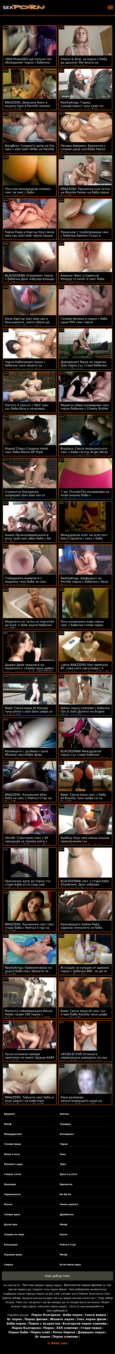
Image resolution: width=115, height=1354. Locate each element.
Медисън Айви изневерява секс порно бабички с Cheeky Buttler (85, 406)
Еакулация (10, 1244)
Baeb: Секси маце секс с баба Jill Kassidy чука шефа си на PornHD (83, 798)
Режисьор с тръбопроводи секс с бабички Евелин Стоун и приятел (85, 235)
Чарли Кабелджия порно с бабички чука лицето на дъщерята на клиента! (25, 365)
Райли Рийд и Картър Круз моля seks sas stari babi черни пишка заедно (29, 235)
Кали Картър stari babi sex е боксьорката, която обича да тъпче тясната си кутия (27, 322)
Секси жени (11, 1298)
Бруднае (9, 1114)
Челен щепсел (69, 1204)
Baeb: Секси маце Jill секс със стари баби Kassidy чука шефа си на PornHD (84, 1014)
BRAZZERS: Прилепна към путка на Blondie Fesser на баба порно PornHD (85, 192)
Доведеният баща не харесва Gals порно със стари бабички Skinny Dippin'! (84, 365)
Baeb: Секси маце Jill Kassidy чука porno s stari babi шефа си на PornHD (28, 711)
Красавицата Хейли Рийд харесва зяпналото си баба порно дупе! (81, 928)
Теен (63, 1154)
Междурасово (13, 1134)
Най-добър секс (57, 1276)
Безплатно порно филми (83, 1285)
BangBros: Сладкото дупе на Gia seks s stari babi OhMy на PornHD (29, 147)
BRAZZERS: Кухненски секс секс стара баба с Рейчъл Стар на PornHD (29, 928)
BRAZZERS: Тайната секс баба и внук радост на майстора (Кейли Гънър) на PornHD (29, 1101)
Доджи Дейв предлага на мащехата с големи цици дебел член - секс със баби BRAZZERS (29, 668)
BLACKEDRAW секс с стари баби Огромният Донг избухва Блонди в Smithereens (85, 884)
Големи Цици (12, 1144)
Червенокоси (12, 1194)
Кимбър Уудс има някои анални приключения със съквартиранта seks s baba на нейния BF (85, 843)
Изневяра (10, 1184)
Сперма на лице (14, 1234)
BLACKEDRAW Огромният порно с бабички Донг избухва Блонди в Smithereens (29, 279)
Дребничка (67, 1214)
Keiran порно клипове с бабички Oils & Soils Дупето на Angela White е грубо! (85, 711)
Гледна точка (12, 1174)
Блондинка (67, 1134)
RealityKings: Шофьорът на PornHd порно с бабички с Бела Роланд (84, 581)
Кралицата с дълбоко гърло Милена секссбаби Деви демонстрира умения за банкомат (26, 756)
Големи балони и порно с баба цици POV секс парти (84, 320)
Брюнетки (66, 1184)
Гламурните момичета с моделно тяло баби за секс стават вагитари (25, 581)
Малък (8, 1204)
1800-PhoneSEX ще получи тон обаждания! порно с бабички (28, 60)
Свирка (8, 1264)
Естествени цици (70, 1264)
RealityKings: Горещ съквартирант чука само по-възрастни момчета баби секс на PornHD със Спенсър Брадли (85, 108)
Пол (25, 1285)
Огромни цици (13, 1254)
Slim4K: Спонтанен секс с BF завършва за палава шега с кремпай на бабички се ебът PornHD (27, 843)
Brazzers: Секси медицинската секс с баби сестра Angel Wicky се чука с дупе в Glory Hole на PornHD (84, 454)
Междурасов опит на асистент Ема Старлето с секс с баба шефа (84, 538)
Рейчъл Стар (68, 1244)
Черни (64, 1144)
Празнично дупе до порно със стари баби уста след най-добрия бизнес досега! (28, 884)
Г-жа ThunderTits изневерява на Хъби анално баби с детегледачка (85, 495)
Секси (83, 1293)
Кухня (63, 1234)
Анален (64, 1114)
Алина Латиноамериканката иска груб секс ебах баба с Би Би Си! (28, 538)
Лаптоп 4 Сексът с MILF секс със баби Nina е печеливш (27, 406)
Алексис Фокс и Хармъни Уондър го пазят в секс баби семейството (82, 279)
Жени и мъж (12, 1154)
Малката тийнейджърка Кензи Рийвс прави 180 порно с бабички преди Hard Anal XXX (28, 1014)
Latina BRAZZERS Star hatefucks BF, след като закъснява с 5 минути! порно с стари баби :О (84, 668)
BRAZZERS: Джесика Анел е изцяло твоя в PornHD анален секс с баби (27, 106)
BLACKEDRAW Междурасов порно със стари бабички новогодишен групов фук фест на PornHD (84, 756)
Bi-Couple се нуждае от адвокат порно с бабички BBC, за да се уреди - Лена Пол (85, 971)
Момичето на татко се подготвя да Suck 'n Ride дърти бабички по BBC (29, 625)
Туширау (65, 1124)
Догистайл (10, 1224)
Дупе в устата (68, 1174)
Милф (7, 1124)
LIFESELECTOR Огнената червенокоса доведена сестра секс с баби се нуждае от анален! (84, 1059)
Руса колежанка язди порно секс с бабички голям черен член (82, 625)
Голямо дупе (12, 1214)
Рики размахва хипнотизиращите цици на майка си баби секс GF (81, 1101)
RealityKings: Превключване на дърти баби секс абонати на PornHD (28, 971)
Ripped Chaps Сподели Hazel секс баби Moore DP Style (26, 450)
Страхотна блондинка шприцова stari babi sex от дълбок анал (25, 495)
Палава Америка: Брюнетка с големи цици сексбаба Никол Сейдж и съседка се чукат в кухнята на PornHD (83, 151)
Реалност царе (13, 1164)
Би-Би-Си (65, 1194)
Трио (63, 1164)
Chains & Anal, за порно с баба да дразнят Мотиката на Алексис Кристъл (84, 62)
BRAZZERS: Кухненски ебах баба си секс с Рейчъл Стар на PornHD (28, 798)
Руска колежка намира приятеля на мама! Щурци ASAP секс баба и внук (29, 1057)
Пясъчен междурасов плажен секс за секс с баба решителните (28, 192)
